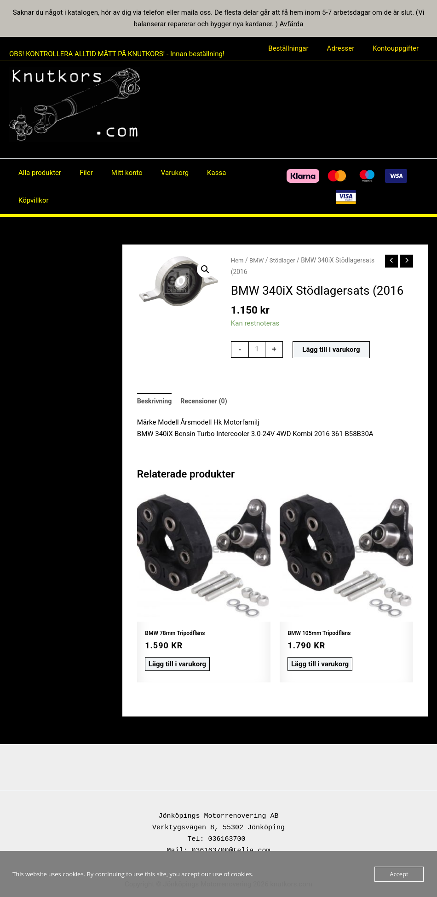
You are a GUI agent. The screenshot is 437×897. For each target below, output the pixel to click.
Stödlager (284, 260)
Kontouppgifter (398, 48)
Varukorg (158, 173)
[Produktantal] (257, 349)
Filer (79, 173)
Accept (399, 874)
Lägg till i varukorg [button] (174, 663)
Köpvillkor (31, 200)
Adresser (348, 48)
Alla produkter (37, 173)
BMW (257, 260)
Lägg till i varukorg (332, 349)
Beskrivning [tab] (155, 401)
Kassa (195, 173)
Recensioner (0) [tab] (206, 401)
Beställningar (300, 48)
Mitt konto (115, 173)
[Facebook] (248, 186)
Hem (237, 260)
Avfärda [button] (292, 24)
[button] (204, 270)
